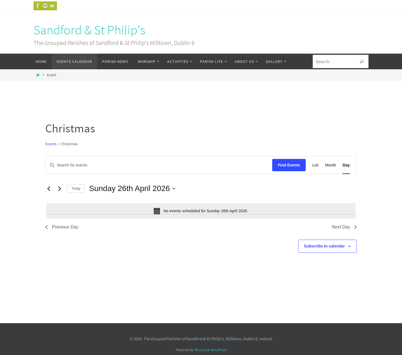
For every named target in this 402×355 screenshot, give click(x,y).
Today (75, 188)
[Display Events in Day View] (346, 165)
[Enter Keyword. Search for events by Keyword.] (159, 165)
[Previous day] (48, 188)
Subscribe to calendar (324, 246)
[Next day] (59, 188)
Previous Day (61, 227)
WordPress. (218, 349)
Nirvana (200, 349)
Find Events (289, 165)
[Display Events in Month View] (330, 165)
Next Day (344, 227)
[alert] (201, 211)
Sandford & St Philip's (89, 30)
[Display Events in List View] (315, 165)
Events (50, 143)
